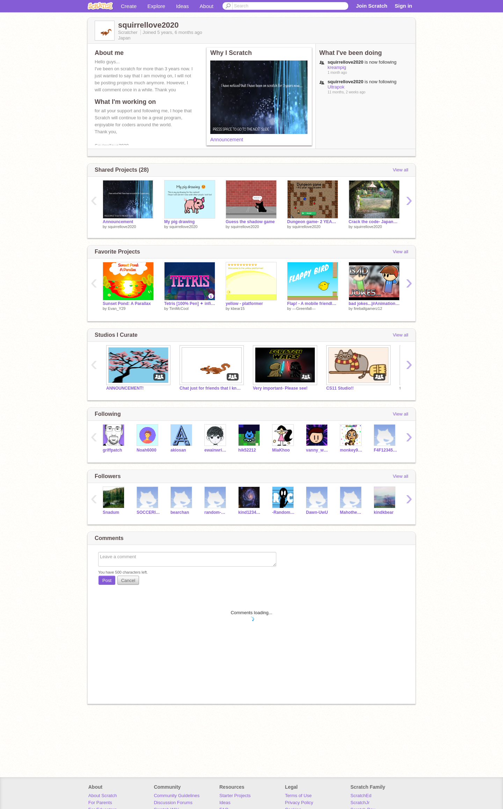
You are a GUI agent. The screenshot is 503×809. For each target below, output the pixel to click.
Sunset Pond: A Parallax (127, 303)
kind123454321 (250, 512)
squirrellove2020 (122, 227)
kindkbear (384, 512)
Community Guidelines (176, 795)
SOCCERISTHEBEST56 (148, 512)
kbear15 (238, 308)
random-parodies (216, 512)
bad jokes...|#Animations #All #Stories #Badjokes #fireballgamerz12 (374, 303)
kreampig (337, 67)
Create (129, 6)
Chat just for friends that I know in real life (211, 388)
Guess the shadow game (250, 221)
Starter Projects (235, 795)
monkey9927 (351, 450)
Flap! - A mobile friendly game (312, 303)
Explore (156, 6)
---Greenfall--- (304, 308)
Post (106, 580)
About (206, 6)
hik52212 (247, 450)
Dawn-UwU (317, 512)
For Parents (100, 802)
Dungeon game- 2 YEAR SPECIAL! (312, 221)
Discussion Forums (173, 802)
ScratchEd (360, 795)
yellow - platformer (244, 303)
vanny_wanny (317, 450)
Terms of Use (298, 795)
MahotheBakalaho (351, 512)
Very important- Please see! (280, 388)
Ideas (182, 6)
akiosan (178, 450)
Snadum (111, 512)
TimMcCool (178, 308)
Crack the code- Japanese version (374, 221)
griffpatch (112, 450)
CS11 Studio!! (340, 388)
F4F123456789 (385, 450)
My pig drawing (179, 221)
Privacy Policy (299, 802)
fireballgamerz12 (368, 308)
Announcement (226, 139)
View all (400, 169)
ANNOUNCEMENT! (125, 388)
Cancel (128, 580)
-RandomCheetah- (284, 512)
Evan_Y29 (117, 308)
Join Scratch (371, 6)
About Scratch (102, 795)
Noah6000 (146, 450)
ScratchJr (360, 802)
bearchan (179, 512)
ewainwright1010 (216, 450)
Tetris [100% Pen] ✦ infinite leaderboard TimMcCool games (189, 303)
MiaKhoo (281, 450)
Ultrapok (336, 87)
